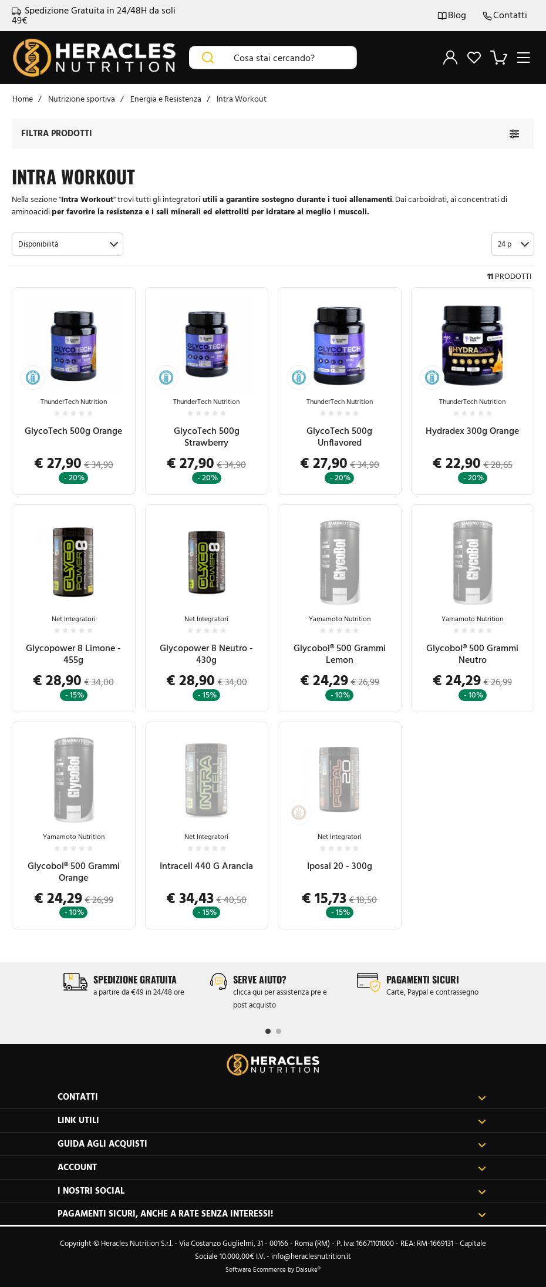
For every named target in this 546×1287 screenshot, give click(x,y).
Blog (451, 16)
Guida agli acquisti (272, 1144)
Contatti (505, 16)
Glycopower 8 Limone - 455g (73, 653)
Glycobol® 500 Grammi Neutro (472, 653)
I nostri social (272, 1191)
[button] (67, 244)
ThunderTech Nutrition (74, 401)
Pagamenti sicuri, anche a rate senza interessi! (272, 1214)
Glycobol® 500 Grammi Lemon (340, 653)
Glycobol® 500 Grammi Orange (74, 871)
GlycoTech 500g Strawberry (207, 436)
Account (272, 1167)
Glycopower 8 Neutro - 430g (206, 653)
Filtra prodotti (56, 133)
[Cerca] (208, 57)
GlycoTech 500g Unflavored (339, 436)
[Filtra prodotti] (514, 133)
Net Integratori (74, 619)
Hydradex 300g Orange (472, 430)
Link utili (272, 1120)
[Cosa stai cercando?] (292, 57)
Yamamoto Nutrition (339, 619)
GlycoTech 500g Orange (73, 430)
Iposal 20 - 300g (339, 865)
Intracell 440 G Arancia (206, 865)
